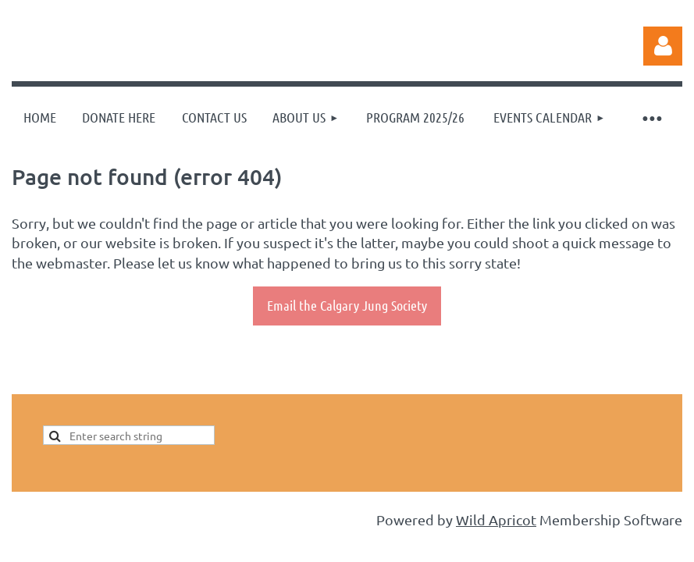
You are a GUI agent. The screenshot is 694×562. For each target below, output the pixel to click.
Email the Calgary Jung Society (347, 305)
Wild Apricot (496, 519)
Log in (662, 46)
